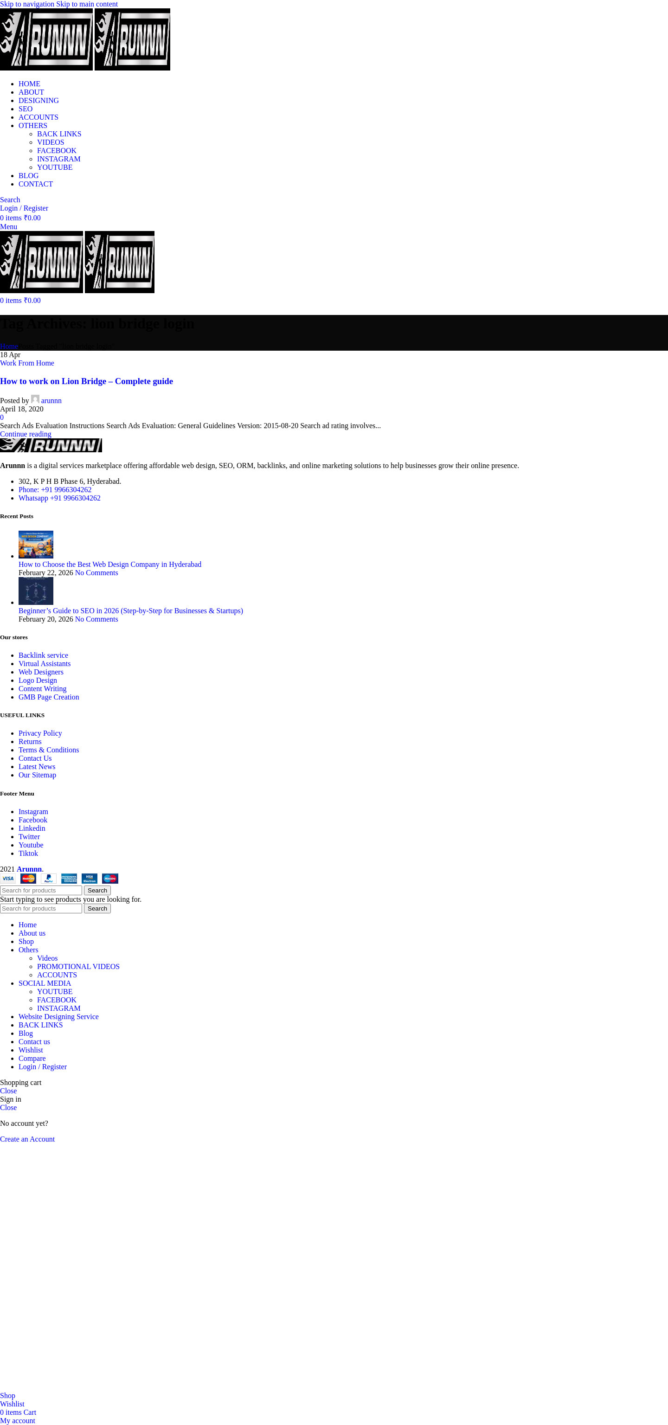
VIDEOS (50, 142)
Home (9, 346)
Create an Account (27, 1139)
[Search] (10, 200)
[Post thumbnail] (36, 556)
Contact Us (35, 758)
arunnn (51, 400)
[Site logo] (47, 68)
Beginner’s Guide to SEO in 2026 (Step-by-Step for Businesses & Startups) (131, 611)
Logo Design (38, 680)
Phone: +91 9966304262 (55, 490)
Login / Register (43, 1067)
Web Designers (41, 672)
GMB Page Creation (49, 697)
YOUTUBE (54, 167)
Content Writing (43, 689)
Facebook (33, 820)
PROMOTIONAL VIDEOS (78, 966)
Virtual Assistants (45, 664)
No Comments (96, 573)
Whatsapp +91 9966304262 (60, 498)
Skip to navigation (28, 4)
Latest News (37, 766)
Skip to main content (87, 4)
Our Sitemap (37, 775)
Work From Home (27, 363)
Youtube (31, 845)
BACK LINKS (59, 134)
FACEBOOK (57, 150)
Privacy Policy (40, 733)
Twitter (29, 837)
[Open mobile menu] (8, 227)
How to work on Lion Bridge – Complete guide (86, 381)
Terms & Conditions (49, 750)
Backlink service (43, 655)
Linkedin (32, 828)
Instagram (33, 811)
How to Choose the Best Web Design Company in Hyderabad (110, 564)
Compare (32, 1058)
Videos (47, 958)
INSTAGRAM (59, 159)
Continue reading (25, 434)
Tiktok (28, 853)
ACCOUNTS (57, 975)
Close (8, 1091)
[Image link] (51, 450)
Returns (30, 741)
